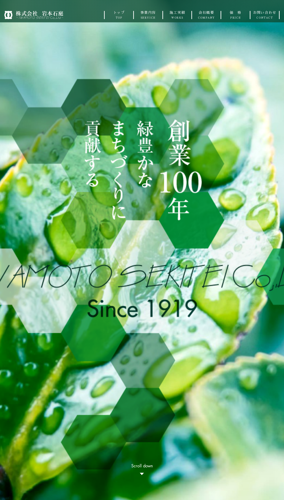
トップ (119, 15)
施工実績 (177, 15)
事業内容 (148, 15)
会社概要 (206, 15)
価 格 (235, 15)
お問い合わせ (265, 15)
